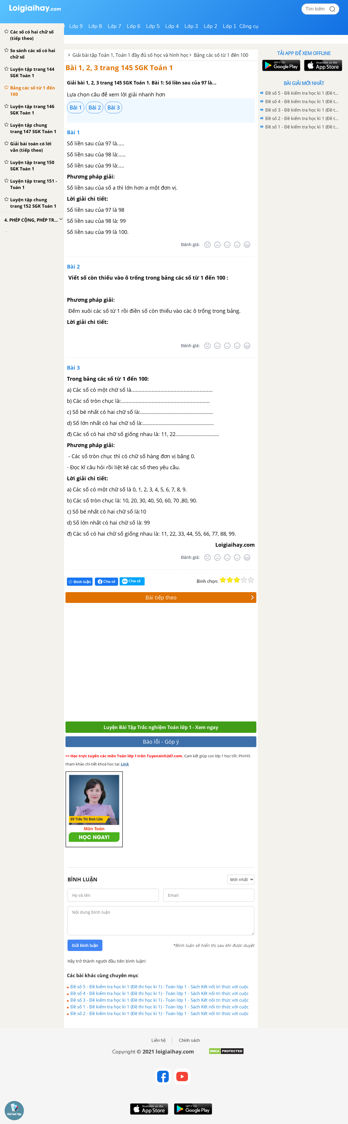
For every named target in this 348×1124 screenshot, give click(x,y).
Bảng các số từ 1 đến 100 (221, 55)
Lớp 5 (153, 26)
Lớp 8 (95, 26)
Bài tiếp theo (199, 597)
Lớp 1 (230, 26)
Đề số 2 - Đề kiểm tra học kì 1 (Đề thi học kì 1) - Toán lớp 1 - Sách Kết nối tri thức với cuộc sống (159, 1013)
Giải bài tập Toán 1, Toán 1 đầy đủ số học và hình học (130, 55)
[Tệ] (217, 244)
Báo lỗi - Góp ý (161, 741)
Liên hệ (158, 1040)
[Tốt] (237, 244)
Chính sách (189, 1040)
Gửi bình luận (85, 945)
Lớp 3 (191, 26)
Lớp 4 (172, 26)
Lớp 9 (76, 26)
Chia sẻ (106, 581)
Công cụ (248, 26)
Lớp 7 (114, 26)
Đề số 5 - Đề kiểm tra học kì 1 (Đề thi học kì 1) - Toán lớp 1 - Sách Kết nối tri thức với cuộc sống (159, 986)
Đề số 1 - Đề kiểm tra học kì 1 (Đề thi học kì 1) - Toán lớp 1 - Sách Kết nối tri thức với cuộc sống (159, 1007)
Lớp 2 (210, 26)
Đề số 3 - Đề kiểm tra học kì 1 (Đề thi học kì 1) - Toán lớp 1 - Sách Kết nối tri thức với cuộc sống (159, 1000)
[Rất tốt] (247, 244)
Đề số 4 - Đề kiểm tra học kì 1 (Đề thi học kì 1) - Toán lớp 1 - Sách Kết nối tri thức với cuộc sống (159, 993)
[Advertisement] (150, 663)
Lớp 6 (134, 26)
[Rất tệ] (207, 244)
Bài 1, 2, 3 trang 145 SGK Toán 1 (119, 67)
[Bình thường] (227, 244)
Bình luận (80, 582)
